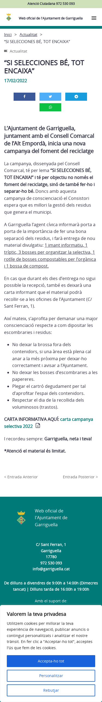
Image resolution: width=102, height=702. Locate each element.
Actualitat (28, 34)
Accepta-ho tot (51, 661)
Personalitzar (51, 675)
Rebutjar (51, 690)
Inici (8, 34)
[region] (51, 653)
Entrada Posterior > (80, 476)
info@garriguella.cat (51, 568)
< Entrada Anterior (21, 476)
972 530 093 (51, 563)
